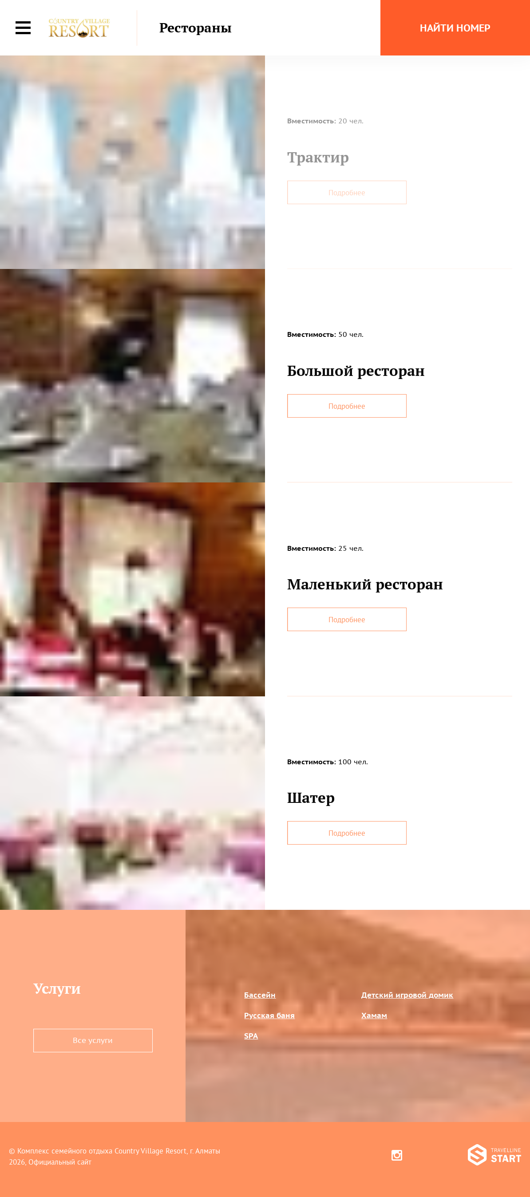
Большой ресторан (356, 370)
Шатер (311, 797)
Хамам (374, 1015)
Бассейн (260, 995)
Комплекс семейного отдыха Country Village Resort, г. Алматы (118, 1150)
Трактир (318, 156)
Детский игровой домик (407, 995)
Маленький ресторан (365, 583)
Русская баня (269, 1015)
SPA (251, 1036)
